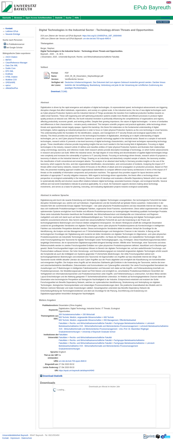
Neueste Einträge (13, 34)
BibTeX (8, 60)
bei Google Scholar (13, 47)
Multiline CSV (11, 80)
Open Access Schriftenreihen (38, 18)
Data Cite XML (12, 65)
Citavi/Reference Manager (16, 63)
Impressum (15, 438)
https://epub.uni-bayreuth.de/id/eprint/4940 (76, 370)
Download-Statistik (51, 376)
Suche (68, 18)
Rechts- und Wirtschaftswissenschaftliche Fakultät (91, 323)
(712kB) (59, 91)
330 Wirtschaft (89, 314)
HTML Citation (11, 77)
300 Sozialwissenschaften (70, 314)
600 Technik (109, 317)
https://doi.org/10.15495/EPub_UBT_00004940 (102, 36)
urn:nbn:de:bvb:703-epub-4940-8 (97, 38)
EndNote (9, 74)
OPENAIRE (10, 82)
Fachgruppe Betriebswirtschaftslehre (129, 323)
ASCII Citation (11, 57)
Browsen (18, 18)
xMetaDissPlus (12, 88)
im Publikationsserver (14, 44)
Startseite (6, 18)
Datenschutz (26, 438)
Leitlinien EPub (12, 31)
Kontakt (5, 438)
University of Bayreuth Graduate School (98, 332)
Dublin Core (10, 68)
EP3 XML (10, 71)
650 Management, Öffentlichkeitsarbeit (120, 320)
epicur (8, 85)
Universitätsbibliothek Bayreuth (15, 435)
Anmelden (165, 18)
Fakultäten (63, 323)
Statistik (58, 18)
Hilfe (77, 18)
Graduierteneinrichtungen (69, 332)
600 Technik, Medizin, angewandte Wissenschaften (80, 317)
